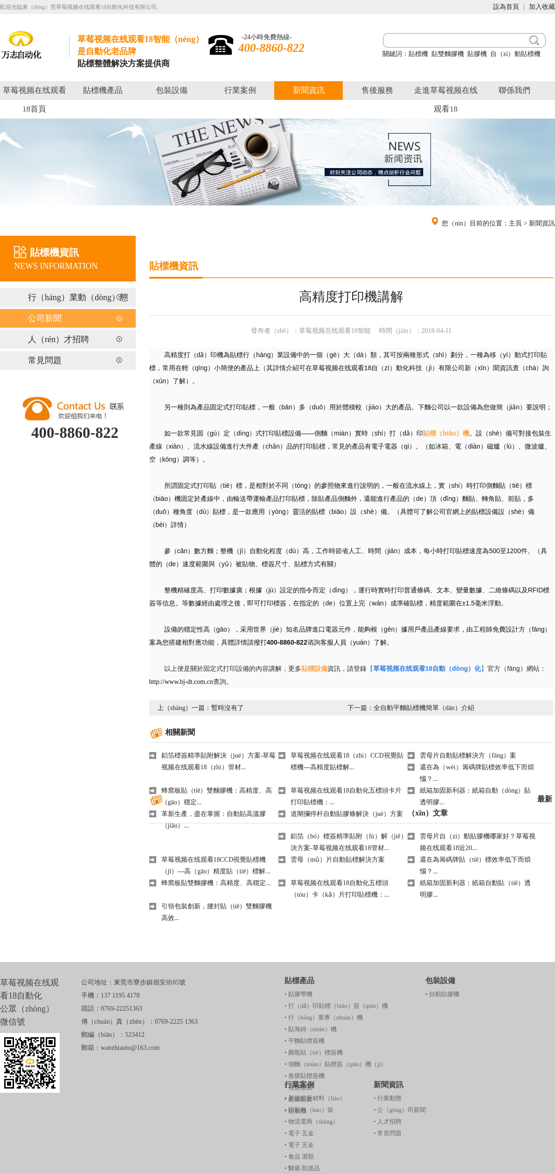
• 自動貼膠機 (442, 994)
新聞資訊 (309, 90)
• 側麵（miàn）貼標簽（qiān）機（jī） (335, 1064)
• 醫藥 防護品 (302, 1168)
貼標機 (418, 53)
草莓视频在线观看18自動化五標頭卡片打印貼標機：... (346, 796)
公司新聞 (45, 318)
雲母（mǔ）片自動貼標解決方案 (338, 859)
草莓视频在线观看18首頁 (34, 99)
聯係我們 (514, 90)
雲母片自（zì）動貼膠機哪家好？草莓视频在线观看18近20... (477, 842)
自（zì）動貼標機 (515, 53)
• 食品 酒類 (299, 1156)
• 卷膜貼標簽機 (304, 1075)
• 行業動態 (388, 1098)
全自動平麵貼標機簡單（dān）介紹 (424, 707)
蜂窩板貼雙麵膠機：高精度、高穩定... (216, 882)
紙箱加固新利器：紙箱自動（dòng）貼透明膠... (475, 796)
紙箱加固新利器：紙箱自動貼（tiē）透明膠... (475, 888)
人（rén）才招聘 (58, 339)
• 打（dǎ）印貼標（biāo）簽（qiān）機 (336, 1005)
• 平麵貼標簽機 (304, 1040)
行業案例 (240, 90)
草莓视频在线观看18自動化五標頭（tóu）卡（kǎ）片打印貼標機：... (340, 888)
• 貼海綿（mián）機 (310, 1029)
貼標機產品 (103, 90)
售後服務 (377, 90)
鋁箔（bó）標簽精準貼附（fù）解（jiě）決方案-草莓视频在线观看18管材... (349, 842)
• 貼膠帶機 (298, 994)
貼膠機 (477, 53)
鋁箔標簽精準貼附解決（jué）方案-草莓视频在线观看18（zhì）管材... (218, 761)
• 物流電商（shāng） (311, 1121)
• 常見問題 (388, 1133)
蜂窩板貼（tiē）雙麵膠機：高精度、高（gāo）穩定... (216, 796)
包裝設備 (171, 90)
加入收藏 (542, 6)
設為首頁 (506, 6)
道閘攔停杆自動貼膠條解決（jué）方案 (347, 813)
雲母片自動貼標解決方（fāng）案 (468, 755)
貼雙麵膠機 (447, 53)
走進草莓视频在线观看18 (446, 99)
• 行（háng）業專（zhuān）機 (323, 1017)
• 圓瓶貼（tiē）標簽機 (313, 1052)
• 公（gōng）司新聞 (400, 1109)
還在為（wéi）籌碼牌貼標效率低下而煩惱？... (477, 773)
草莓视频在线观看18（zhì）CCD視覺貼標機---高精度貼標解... (347, 761)
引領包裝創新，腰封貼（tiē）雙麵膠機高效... (216, 912)
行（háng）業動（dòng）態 (78, 297)
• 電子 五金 (299, 1133)
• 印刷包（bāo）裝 (308, 1109)
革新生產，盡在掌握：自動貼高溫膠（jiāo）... (213, 819)
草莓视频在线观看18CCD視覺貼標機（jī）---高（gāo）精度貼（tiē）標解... (216, 865)
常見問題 (45, 360)
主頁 (515, 223)
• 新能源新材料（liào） (315, 1098)
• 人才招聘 (388, 1121)
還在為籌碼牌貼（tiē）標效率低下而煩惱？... (475, 865)
